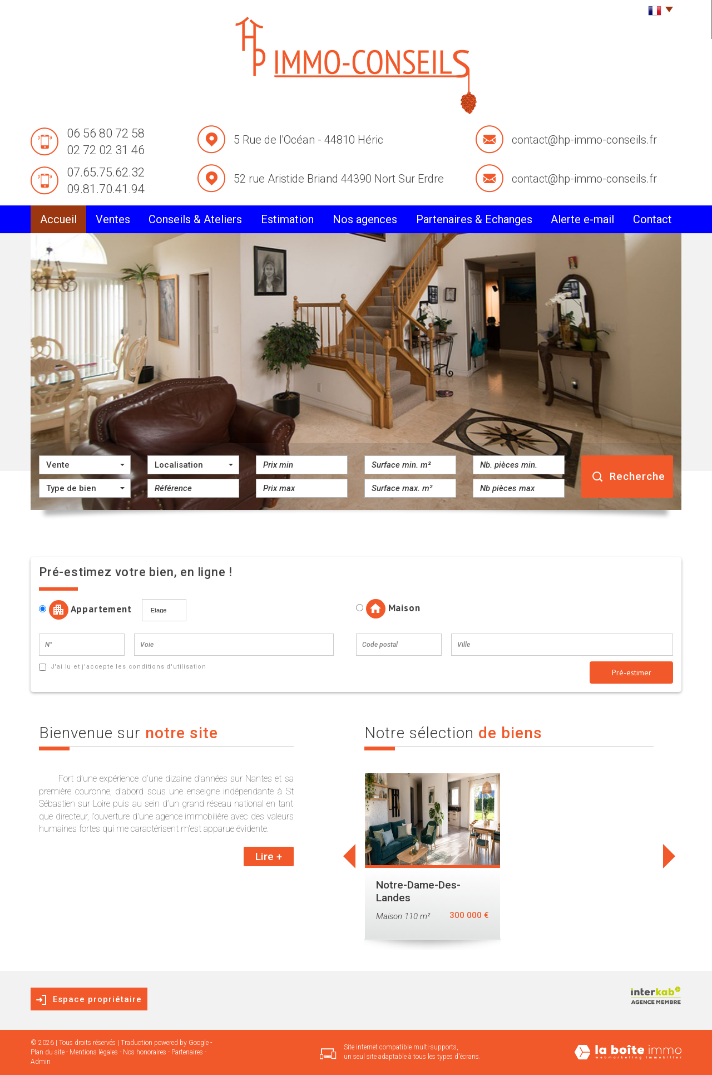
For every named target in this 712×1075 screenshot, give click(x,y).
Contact (652, 219)
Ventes (113, 219)
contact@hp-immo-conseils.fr (584, 139)
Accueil (58, 219)
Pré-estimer (631, 672)
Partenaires (187, 1052)
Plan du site (48, 1052)
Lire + (268, 856)
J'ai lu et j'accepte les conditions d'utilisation (127, 666)
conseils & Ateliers (195, 219)
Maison (388, 609)
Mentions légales (94, 1052)
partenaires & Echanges (474, 219)
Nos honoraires (144, 1052)
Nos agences (365, 219)
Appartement (89, 610)
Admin (41, 1062)
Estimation (287, 219)
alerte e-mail (582, 219)
